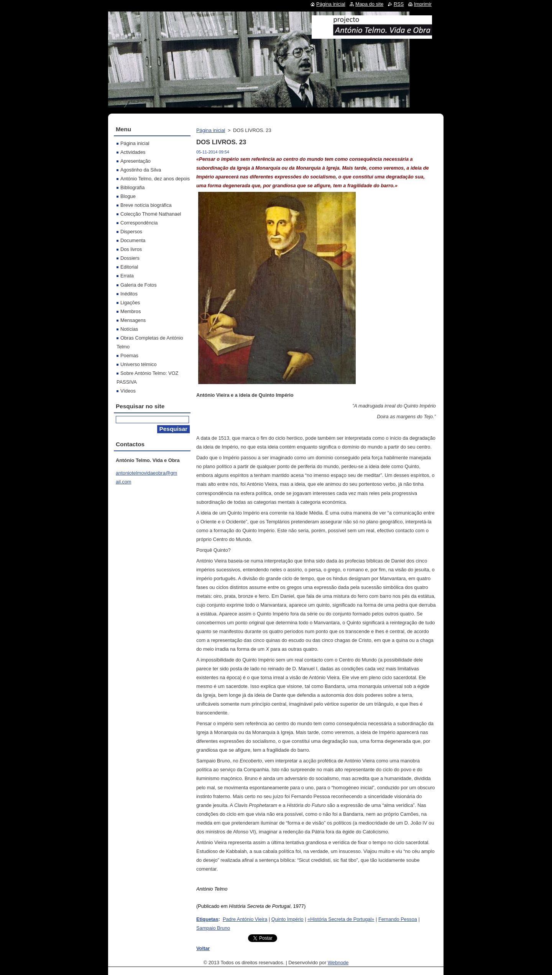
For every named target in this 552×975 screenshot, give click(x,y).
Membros (130, 311)
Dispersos (131, 231)
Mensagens (133, 320)
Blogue (128, 196)
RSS (399, 4)
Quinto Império (287, 919)
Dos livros (131, 249)
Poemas (129, 355)
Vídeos (128, 391)
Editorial (129, 267)
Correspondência (139, 223)
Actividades (132, 152)
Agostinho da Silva (140, 170)
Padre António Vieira (245, 919)
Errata (127, 276)
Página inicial (210, 130)
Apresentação (135, 161)
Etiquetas (207, 919)
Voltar (203, 948)
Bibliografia (132, 187)
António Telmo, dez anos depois (155, 178)
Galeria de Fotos (138, 285)
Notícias (129, 329)
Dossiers (130, 258)
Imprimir (423, 4)
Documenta (132, 240)
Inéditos (129, 294)
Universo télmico (138, 364)
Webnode (338, 962)
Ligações (130, 302)
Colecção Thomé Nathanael (150, 214)
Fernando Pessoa (397, 919)
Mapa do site (369, 4)
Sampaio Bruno (213, 928)
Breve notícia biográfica (146, 205)
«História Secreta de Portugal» (340, 919)
